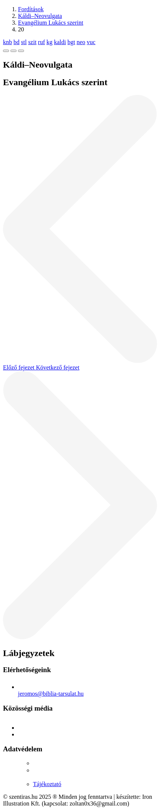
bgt (71, 42)
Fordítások (30, 9)
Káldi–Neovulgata (40, 16)
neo (80, 42)
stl (24, 42)
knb (7, 42)
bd (16, 42)
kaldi (60, 42)
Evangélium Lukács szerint (50, 22)
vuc (91, 42)
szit (32, 42)
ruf (41, 42)
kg (49, 42)
